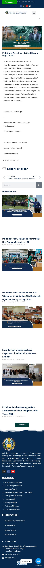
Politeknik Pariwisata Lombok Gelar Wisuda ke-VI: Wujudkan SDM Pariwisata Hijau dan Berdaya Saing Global (21, 296)
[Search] (39, 185)
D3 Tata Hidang (10, 530)
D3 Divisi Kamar (10, 535)
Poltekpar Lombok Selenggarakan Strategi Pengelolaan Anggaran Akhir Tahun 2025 (19, 410)
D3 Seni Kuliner (10, 525)
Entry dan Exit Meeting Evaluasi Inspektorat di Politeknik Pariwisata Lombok (19, 353)
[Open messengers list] (38, 561)
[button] (34, 13)
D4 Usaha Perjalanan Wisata (15, 521)
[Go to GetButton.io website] (38, 565)
